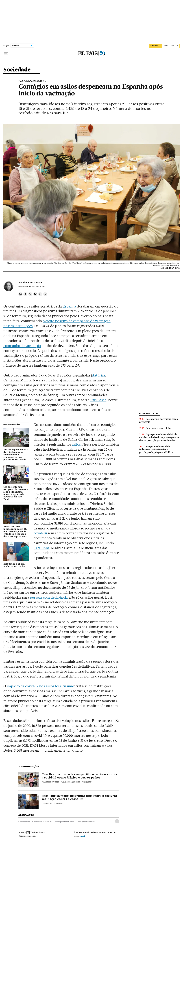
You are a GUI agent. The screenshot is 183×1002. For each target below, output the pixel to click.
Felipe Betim (47, 804)
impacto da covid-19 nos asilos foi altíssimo (40, 686)
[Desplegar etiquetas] (117, 821)
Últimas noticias (148, 413)
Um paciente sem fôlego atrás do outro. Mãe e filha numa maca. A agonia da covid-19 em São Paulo (16, 493)
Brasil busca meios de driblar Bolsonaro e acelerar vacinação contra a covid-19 (80, 798)
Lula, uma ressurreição (158, 428)
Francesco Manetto (50, 782)
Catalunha (42, 548)
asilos (76, 444)
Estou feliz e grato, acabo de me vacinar (15, 565)
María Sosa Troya (30, 282)
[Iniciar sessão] (171, 46)
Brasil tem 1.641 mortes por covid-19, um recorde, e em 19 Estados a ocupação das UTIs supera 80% (15, 532)
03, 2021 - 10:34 (34, 287)
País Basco (98, 400)
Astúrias (98, 375)
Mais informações (27, 836)
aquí (83, 836)
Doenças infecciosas (86, 821)
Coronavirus (24, 821)
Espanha (69, 306)
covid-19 (41, 533)
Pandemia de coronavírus (31, 81)
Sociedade (16, 70)
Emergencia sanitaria (64, 821)
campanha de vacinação (22, 346)
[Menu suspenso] (5, 53)
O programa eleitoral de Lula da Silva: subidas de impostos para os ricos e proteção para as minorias (159, 437)
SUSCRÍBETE (155, 46)
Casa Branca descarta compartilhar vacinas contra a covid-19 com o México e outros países (79, 776)
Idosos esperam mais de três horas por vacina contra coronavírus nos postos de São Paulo (15, 455)
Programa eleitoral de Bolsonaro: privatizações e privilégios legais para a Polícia (156, 449)
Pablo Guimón (67, 782)
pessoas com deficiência (49, 597)
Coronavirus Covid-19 (42, 821)
